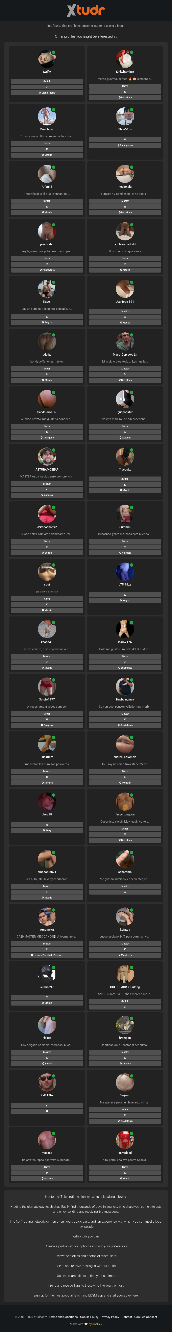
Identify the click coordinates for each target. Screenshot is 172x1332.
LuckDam (47, 757)
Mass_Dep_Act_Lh (125, 354)
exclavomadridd (125, 244)
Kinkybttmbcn (125, 72)
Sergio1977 (47, 699)
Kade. (47, 301)
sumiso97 (47, 987)
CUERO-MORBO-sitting (125, 987)
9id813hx (47, 1095)
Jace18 (47, 814)
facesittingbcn (125, 814)
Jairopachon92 (47, 527)
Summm (125, 527)
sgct (47, 584)
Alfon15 (47, 187)
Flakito (47, 1038)
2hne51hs (125, 129)
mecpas (47, 1153)
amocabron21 (47, 872)
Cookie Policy (89, 1317)
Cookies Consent (145, 1317)
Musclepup (47, 129)
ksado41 (47, 642)
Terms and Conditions (63, 1317)
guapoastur (125, 412)
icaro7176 (125, 642)
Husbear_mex (125, 699)
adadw (47, 354)
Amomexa (47, 929)
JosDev (97, 1324)
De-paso (125, 1095)
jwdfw (47, 72)
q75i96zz (125, 584)
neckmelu (125, 187)
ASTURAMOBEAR (47, 469)
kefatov (125, 929)
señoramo (125, 872)
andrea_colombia (125, 757)
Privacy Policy (110, 1317)
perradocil (125, 1153)
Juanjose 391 (125, 301)
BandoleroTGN (47, 412)
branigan (125, 1038)
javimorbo (47, 244)
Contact (126, 1317)
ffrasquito (125, 469)
